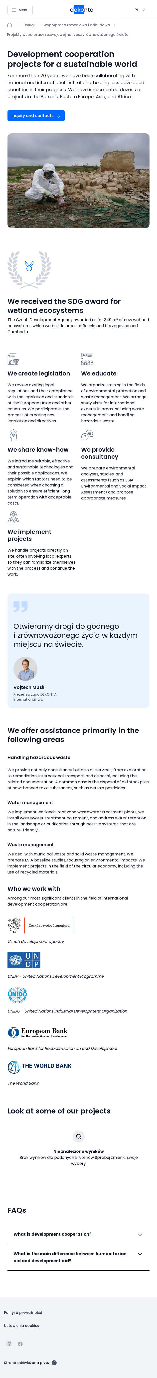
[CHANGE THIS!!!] (140, 10)
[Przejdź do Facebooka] (20, 1344)
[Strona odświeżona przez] (30, 1362)
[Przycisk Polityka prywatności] (23, 1312)
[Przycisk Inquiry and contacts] (36, 115)
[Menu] (20, 10)
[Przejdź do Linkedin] (9, 1344)
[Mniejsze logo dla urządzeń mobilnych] (81, 13)
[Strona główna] (9, 25)
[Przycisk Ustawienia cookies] (21, 1325)
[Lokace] (28, 25)
